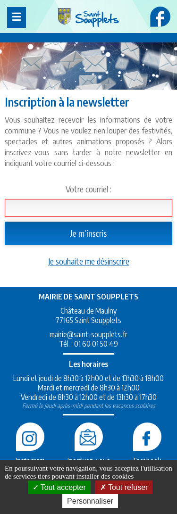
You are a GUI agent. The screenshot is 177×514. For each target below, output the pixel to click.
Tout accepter (59, 487)
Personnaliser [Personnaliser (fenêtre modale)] (90, 501)
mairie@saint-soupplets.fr (88, 334)
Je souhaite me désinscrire (88, 261)
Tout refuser (124, 487)
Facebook (147, 456)
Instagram (30, 456)
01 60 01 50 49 (96, 343)
